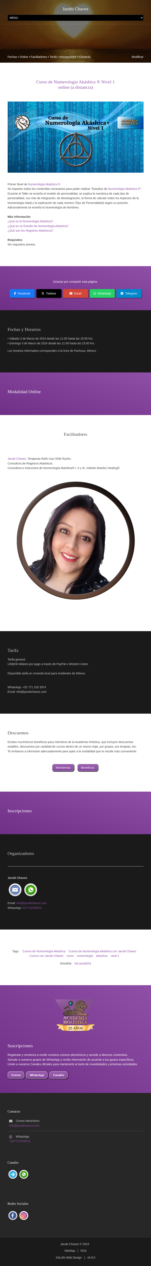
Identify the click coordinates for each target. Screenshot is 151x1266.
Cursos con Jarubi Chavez (46, 955)
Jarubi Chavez (75, 8)
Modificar (138, 57)
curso (70, 955)
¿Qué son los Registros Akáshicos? (30, 230)
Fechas (12, 57)
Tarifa (53, 57)
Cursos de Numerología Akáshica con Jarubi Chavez (103, 951)
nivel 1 (115, 955)
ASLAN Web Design (69, 1257)
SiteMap (69, 1250)
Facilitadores (39, 57)
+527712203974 (19, 1141)
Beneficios (87, 767)
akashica (102, 955)
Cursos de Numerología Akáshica (43, 951)
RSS (84, 1250)
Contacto (84, 57)
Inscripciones (67, 57)
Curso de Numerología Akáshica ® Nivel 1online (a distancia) (75, 84)
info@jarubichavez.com (31, 903)
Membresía (63, 767)
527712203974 (32, 907)
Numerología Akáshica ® (44, 184)
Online (24, 57)
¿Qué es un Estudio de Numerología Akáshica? (38, 226)
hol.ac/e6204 (82, 963)
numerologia (85, 955)
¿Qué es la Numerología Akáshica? (30, 221)
